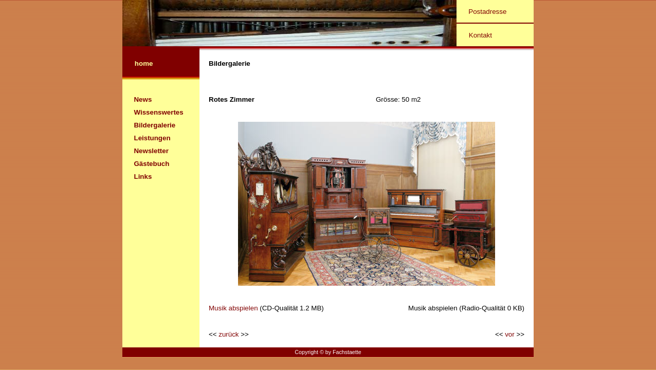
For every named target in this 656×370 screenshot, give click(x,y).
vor (510, 334)
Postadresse (487, 11)
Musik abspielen (233, 308)
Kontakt (480, 35)
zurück (228, 334)
